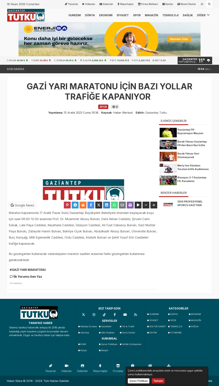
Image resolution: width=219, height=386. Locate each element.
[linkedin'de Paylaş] (106, 205)
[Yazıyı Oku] (138, 205)
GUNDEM (74, 15)
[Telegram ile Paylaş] (75, 205)
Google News (22, 205)
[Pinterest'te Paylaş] (67, 205)
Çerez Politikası (109, 344)
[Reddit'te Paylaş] (83, 205)
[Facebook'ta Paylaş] (90, 205)
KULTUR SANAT (157, 326)
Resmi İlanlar (186, 4)
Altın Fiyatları (107, 332)
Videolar (88, 4)
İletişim (104, 350)
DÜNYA (90, 15)
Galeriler (106, 4)
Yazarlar (71, 4)
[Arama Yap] (209, 4)
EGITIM (153, 332)
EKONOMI (105, 15)
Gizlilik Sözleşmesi (131, 344)
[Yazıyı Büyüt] (153, 205)
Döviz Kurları (128, 332)
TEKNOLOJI (170, 15)
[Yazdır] (130, 205)
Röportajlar (126, 4)
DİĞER (203, 15)
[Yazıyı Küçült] (146, 205)
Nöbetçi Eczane (88, 326)
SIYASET (123, 15)
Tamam (158, 380)
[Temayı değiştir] (202, 3)
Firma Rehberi (148, 4)
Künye (83, 350)
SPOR (137, 15)
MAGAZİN (151, 15)
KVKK (83, 344)
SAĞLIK (188, 15)
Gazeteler (106, 326)
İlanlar (167, 4)
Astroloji (84, 332)
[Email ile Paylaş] (122, 205)
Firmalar (118, 367)
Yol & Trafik (128, 326)
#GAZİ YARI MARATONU (28, 270)
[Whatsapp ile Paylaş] (114, 205)
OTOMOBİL (176, 332)
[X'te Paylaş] (98, 205)
